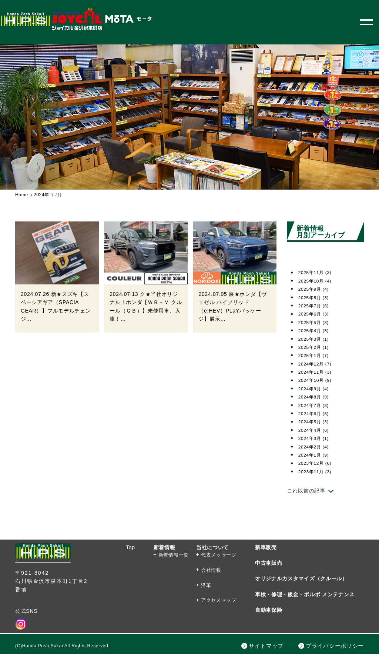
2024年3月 (316, 438)
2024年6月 (316, 413)
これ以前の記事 (306, 491)
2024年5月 (316, 421)
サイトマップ (266, 646)
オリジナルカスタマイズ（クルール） (301, 578)
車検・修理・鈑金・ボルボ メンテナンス (305, 594)
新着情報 (164, 547)
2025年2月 (316, 347)
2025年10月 (317, 281)
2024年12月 (317, 364)
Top (130, 547)
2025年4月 (316, 330)
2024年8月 (316, 397)
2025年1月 (316, 355)
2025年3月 (316, 339)
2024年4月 (316, 430)
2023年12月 (317, 463)
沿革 (206, 585)
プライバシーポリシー (335, 646)
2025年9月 (316, 289)
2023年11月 (317, 471)
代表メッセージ (219, 555)
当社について (212, 547)
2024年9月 (316, 388)
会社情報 (211, 570)
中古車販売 (268, 563)
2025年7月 (316, 305)
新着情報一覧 (173, 555)
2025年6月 (316, 314)
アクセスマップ (219, 600)
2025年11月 (317, 272)
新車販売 (266, 547)
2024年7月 (316, 405)
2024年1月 (316, 455)
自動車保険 (268, 610)
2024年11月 (317, 372)
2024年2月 (316, 447)
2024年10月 (317, 380)
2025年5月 (316, 322)
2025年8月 (316, 297)
